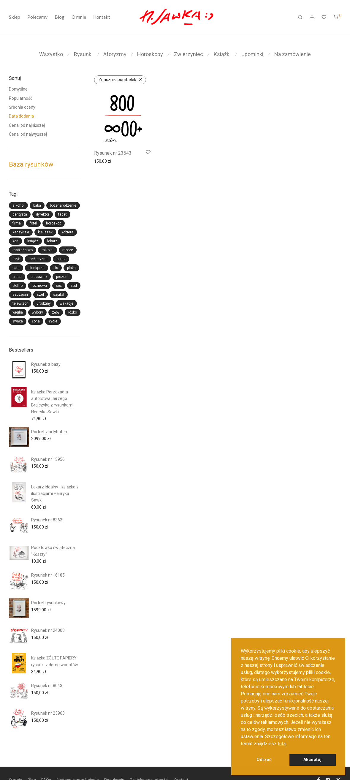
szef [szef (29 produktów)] (40, 294)
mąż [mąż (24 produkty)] (16, 259)
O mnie (79, 17)
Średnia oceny (22, 107)
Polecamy (37, 17)
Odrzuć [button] (264, 759)
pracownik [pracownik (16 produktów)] (39, 277)
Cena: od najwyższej (28, 134)
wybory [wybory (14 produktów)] (37, 312)
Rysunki (83, 54)
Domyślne (18, 89)
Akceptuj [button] (312, 759)
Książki (222, 54)
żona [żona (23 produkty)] (36, 321)
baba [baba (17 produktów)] (37, 205)
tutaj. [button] (282, 743)
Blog (59, 17)
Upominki (252, 54)
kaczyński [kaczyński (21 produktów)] (20, 232)
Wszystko (51, 54)
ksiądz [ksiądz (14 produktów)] (32, 241)
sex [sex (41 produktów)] (59, 286)
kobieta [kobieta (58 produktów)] (67, 232)
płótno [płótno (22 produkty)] (17, 286)
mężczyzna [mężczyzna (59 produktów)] (37, 259)
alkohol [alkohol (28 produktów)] (18, 205)
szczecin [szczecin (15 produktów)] (20, 294)
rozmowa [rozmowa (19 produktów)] (39, 286)
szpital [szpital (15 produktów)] (58, 294)
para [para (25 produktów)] (16, 268)
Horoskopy (150, 54)
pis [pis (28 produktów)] (55, 268)
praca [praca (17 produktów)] (17, 277)
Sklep (14, 17)
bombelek (117, 79)
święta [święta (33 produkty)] (17, 321)
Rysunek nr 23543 (113, 153)
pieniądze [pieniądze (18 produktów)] (36, 268)
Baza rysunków (31, 164)
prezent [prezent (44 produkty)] (62, 277)
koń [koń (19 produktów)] (15, 241)
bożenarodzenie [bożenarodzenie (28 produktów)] (63, 205)
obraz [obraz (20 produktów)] (61, 259)
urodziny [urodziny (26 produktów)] (44, 303)
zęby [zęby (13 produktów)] (55, 312)
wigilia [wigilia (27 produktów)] (17, 312)
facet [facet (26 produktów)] (62, 214)
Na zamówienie (292, 54)
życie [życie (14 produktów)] (53, 321)
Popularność (20, 98)
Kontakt (101, 17)
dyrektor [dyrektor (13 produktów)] (42, 214)
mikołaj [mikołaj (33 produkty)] (47, 250)
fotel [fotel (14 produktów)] (33, 223)
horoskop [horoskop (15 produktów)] (53, 223)
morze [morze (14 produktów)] (67, 250)
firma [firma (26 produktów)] (16, 223)
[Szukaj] (300, 17)
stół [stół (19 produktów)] (74, 286)
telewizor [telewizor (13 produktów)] (20, 303)
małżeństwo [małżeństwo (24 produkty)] (22, 250)
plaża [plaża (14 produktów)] (71, 268)
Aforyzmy (114, 54)
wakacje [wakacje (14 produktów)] (66, 303)
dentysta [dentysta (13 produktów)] (19, 214)
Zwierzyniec (188, 54)
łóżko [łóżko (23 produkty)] (72, 312)
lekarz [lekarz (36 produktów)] (52, 241)
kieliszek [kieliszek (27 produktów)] (45, 232)
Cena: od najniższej (27, 125)
